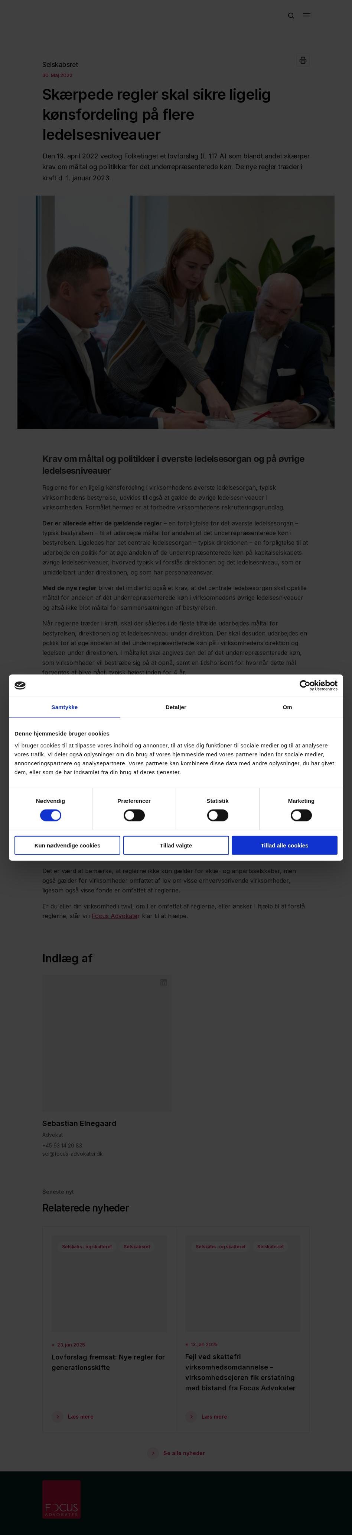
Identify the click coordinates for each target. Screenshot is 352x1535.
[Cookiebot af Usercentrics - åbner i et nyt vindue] (305, 685)
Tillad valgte (176, 845)
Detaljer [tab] (176, 707)
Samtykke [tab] (65, 707)
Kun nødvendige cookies (68, 845)
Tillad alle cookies (284, 845)
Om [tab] (287, 707)
